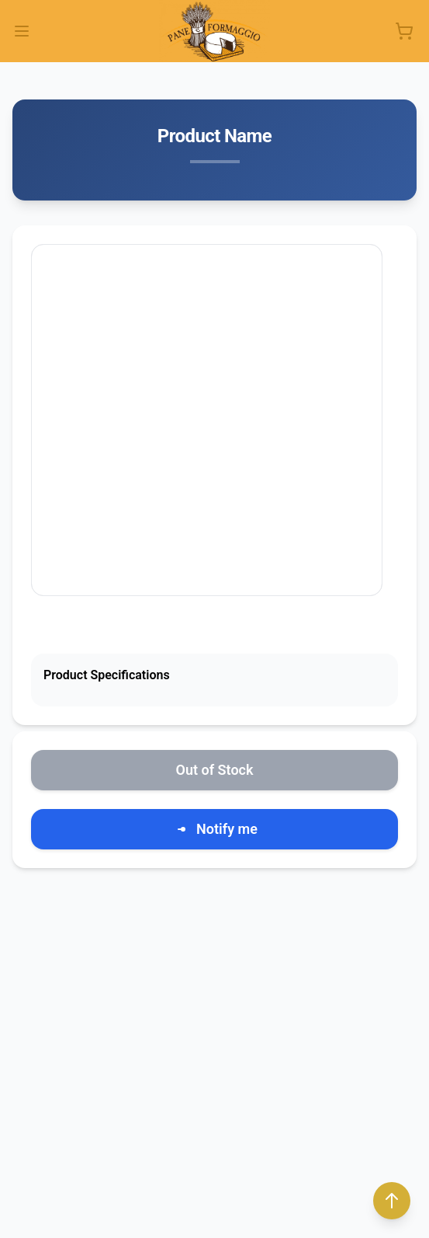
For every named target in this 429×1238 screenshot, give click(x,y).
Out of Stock (215, 770)
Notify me (214, 829)
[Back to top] (391, 1200)
